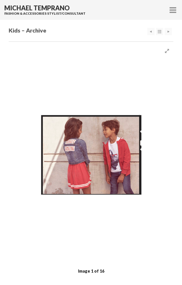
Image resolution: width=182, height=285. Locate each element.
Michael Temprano (37, 8)
